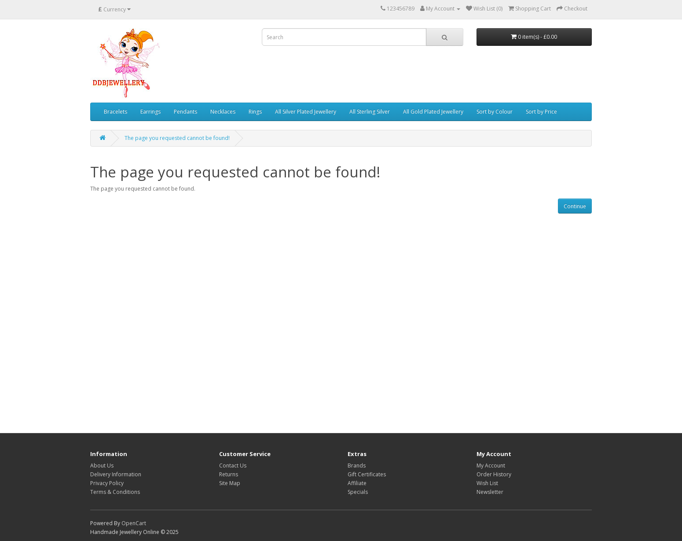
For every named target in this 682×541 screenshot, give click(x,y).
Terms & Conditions (115, 492)
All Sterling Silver (369, 111)
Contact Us (232, 465)
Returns (228, 474)
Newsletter (490, 492)
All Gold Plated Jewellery (433, 111)
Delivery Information (115, 474)
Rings (255, 111)
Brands (357, 465)
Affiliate (357, 483)
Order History (494, 474)
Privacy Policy (107, 483)
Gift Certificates (367, 474)
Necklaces (222, 111)
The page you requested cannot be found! (177, 138)
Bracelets (115, 111)
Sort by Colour (495, 111)
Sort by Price (541, 111)
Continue (575, 206)
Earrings (150, 111)
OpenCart (133, 523)
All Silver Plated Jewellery (305, 111)
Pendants (185, 111)
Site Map (229, 483)
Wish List (487, 483)
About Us (102, 465)
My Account (491, 465)
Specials (358, 492)
